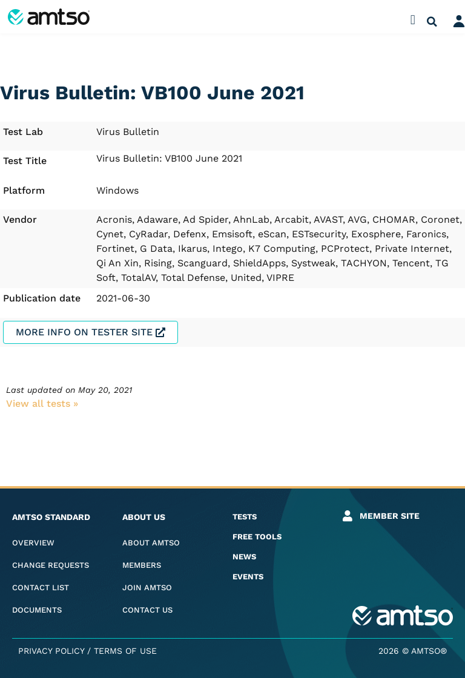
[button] (412, 20)
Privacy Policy (51, 651)
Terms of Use (125, 651)
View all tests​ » (42, 403)
